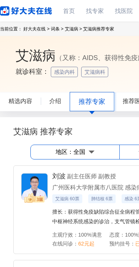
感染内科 (65, 72)
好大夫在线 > (36, 29)
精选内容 (20, 101)
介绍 (55, 101)
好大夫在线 (15, 9)
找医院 (124, 11)
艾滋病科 (96, 72)
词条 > (57, 29)
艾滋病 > (73, 29)
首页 (69, 11)
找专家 (95, 11)
